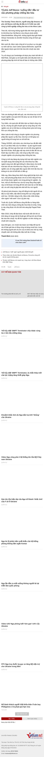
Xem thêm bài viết (22, 714)
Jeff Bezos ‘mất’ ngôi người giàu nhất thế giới (18, 252)
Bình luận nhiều (32, 718)
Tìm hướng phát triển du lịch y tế (10, 293)
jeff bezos (16, 267)
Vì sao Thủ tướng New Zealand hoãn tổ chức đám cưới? (28, 241)
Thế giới (6, 6)
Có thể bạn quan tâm (11, 272)
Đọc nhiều (12, 718)
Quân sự (4, 336)
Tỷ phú (9, 267)
